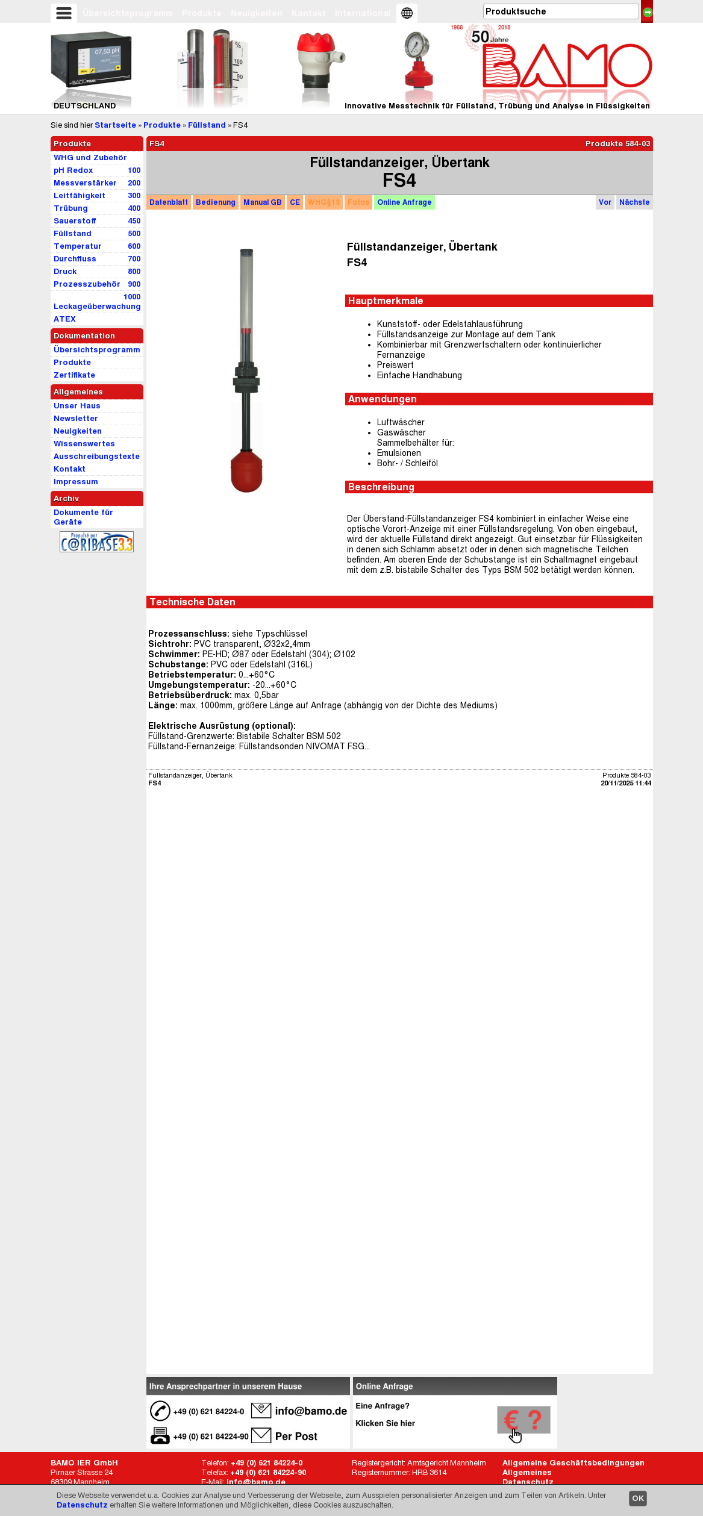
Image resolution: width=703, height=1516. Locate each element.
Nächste (634, 202)
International (363, 13)
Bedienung (216, 202)
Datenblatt (168, 202)
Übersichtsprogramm (128, 13)
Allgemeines (527, 1472)
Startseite (115, 124)
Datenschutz (82, 1504)
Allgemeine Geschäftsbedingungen (573, 1462)
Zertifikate (74, 374)
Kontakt (309, 13)
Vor (605, 202)
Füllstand (207, 124)
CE (295, 202)
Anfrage (404, 202)
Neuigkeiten (257, 13)
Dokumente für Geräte (83, 517)
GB (262, 202)
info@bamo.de (256, 1481)
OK (638, 1498)
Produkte (202, 13)
